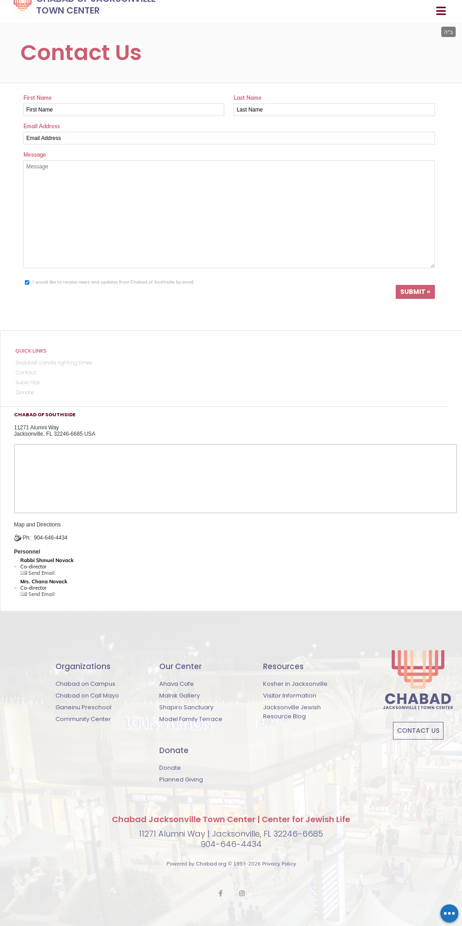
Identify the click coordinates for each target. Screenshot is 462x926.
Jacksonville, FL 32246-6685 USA (54, 434)
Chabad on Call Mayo (87, 695)
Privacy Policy (279, 863)
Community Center (83, 719)
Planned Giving (181, 779)
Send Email (37, 573)
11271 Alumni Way (36, 427)
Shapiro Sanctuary (186, 707)
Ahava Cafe (176, 683)
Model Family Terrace (190, 719)
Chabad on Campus (85, 683)
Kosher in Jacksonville (295, 683)
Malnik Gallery (179, 695)
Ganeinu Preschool (83, 707)
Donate (170, 767)
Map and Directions (37, 524)
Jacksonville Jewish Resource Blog (292, 712)
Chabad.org (211, 863)
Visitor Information (289, 695)
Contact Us (418, 730)
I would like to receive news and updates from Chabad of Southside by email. (113, 282)
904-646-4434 (51, 538)
